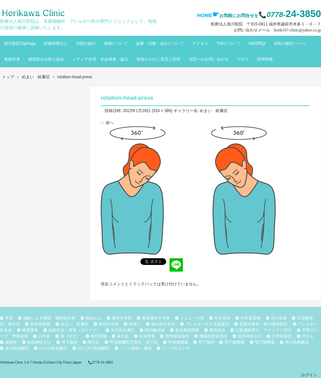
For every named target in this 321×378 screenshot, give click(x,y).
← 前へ (107, 122)
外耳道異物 (250, 318)
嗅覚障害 (30, 330)
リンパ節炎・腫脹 (136, 348)
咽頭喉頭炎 (155, 330)
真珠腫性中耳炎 (156, 318)
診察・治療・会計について (160, 43)
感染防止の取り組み (46, 59)
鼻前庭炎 (217, 330)
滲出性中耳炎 (163, 324)
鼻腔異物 (99, 336)
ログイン (309, 375)
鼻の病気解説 (17, 348)
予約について (228, 43)
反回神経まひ (250, 336)
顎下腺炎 (206, 342)
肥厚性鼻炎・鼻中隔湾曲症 (263, 324)
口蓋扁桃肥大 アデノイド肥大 (263, 330)
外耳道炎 (222, 318)
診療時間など (56, 43)
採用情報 (265, 59)
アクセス (200, 43)
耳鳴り (135, 324)
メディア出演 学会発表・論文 (100, 59)
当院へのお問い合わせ (209, 59)
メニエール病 (192, 318)
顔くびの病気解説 (94, 348)
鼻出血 (123, 336)
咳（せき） (71, 336)
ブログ (243, 59)
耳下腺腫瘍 (234, 342)
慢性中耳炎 (122, 318)
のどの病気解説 (53, 348)
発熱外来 (12, 59)
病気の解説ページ (290, 43)
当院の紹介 (86, 43)
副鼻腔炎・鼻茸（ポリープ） (74, 330)
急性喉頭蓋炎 (177, 336)
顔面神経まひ (39, 342)
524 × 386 (162, 110)
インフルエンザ (176, 348)
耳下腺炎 (70, 342)
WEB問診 (256, 43)
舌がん (308, 336)
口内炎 (44, 336)
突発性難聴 (40, 324)
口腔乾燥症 (282, 336)
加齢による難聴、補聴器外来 (49, 318)
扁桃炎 (11, 342)
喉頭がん (94, 318)
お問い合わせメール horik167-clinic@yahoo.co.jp (277, 30)
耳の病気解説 (297, 342)
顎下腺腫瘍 (265, 342)
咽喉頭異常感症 (213, 336)
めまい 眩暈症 (214, 110)
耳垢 (9, 318)
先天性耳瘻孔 (123, 330)
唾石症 (94, 342)
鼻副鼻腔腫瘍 (187, 330)
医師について (116, 43)
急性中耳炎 (109, 324)
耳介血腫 (279, 318)
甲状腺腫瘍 (178, 342)
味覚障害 (147, 336)
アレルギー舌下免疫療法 (207, 324)
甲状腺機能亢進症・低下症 (134, 342)
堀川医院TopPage (20, 43)
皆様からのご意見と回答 (158, 59)
